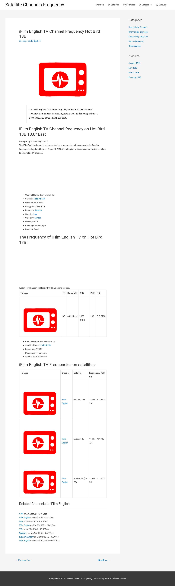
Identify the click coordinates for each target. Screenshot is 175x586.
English (38, 210)
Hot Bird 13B (39, 199)
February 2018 (135, 77)
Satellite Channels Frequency (36, 5)
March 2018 (134, 72)
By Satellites (113, 5)
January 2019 (135, 63)
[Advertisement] (63, 174)
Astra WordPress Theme (115, 578)
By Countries (129, 5)
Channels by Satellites (138, 36)
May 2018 (133, 67)
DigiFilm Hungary (27, 536)
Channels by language (138, 32)
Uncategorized (25, 41)
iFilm (21, 513)
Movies (38, 218)
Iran (35, 214)
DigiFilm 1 (23, 532)
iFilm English (25, 517)
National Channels (137, 41)
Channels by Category (138, 27)
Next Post (104, 559)
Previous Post (24, 559)
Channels (100, 5)
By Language (161, 5)
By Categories (145, 5)
